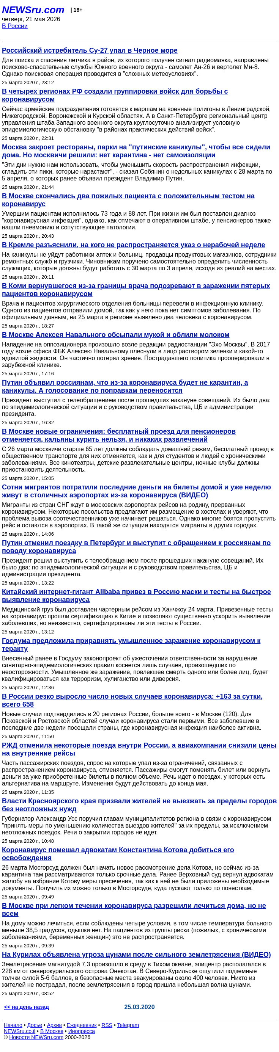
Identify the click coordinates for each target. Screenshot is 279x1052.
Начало (13, 1025)
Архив (54, 1025)
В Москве (51, 1031)
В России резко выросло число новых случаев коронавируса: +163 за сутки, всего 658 (132, 700)
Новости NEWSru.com (36, 1037)
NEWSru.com (33, 10)
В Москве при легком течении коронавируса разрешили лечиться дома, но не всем (134, 909)
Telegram (128, 1025)
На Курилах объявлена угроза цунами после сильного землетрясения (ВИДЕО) (136, 954)
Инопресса (81, 1031)
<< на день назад (26, 1007)
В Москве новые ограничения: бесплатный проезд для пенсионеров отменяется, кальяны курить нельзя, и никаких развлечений (119, 435)
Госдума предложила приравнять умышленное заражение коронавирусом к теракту (131, 644)
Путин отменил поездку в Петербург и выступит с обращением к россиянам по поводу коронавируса (136, 547)
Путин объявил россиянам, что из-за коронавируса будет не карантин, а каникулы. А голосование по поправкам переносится (125, 386)
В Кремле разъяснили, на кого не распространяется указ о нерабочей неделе (133, 245)
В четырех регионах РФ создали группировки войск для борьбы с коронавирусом (115, 95)
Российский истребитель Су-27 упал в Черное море (90, 50)
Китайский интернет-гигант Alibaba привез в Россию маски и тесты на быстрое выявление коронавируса (136, 596)
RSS (106, 1025)
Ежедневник (82, 1025)
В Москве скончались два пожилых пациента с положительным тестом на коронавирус (128, 200)
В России (15, 26)
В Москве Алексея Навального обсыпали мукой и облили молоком (116, 335)
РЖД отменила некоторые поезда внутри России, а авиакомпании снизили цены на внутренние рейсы (139, 749)
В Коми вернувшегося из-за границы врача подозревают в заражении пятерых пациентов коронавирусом (136, 290)
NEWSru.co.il (19, 1031)
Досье (34, 1025)
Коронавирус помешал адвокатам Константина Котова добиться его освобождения (118, 854)
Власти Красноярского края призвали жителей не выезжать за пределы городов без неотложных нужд (139, 805)
